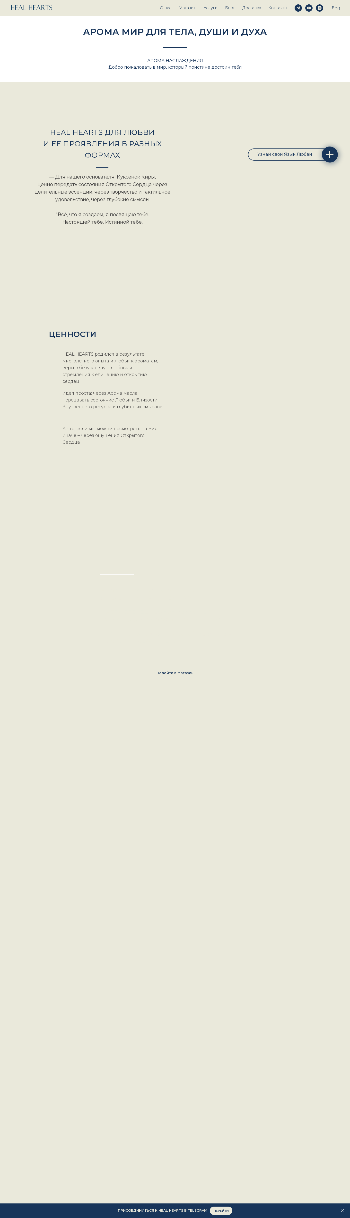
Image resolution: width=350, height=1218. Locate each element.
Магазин (187, 8)
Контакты (277, 8)
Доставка (251, 8)
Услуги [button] (211, 8)
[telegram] (298, 8)
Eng (336, 8)
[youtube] (309, 8)
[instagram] (319, 8)
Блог (230, 8)
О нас (165, 8)
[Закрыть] (342, 1211)
